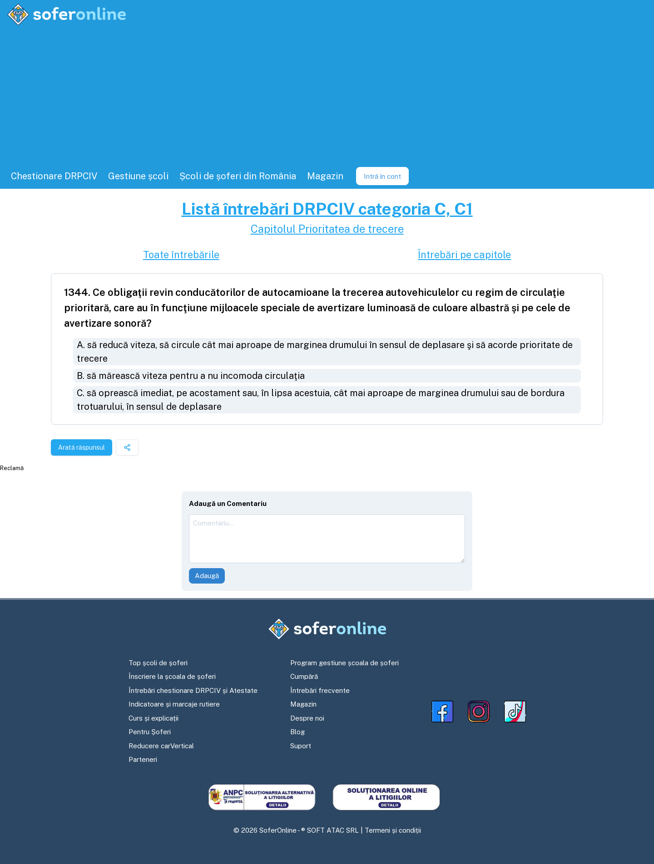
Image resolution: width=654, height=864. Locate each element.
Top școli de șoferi (158, 663)
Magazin (303, 704)
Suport (300, 746)
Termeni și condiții (393, 830)
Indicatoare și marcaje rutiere (174, 704)
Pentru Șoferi (150, 732)
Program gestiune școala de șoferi (344, 663)
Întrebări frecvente (320, 690)
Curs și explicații (153, 718)
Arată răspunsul (81, 447)
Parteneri (143, 759)
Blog (297, 732)
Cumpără (304, 676)
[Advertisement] (327, 95)
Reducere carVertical (161, 746)
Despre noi (307, 718)
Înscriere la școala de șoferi (172, 676)
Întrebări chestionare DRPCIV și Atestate (193, 690)
